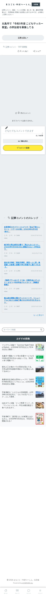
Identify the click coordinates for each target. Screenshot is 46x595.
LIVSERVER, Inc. (27, 583)
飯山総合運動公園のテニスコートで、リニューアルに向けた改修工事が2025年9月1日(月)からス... (22, 300)
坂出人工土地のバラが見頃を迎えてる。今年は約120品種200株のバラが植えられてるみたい (18, 369)
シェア (37, 51)
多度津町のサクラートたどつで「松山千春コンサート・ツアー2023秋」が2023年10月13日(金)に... (22, 229)
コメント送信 (23, 148)
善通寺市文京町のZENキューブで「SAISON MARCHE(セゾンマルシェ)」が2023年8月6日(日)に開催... (18, 381)
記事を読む (23, 38)
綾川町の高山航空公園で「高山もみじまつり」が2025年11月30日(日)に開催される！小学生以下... (22, 247)
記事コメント (11, 47)
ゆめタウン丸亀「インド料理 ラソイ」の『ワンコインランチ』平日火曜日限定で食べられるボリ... (17, 405)
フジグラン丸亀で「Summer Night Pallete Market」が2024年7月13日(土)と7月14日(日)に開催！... (18, 347)
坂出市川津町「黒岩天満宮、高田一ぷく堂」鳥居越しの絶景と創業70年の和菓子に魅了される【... (22, 264)
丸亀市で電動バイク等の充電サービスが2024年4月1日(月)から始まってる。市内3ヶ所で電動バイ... (18, 358)
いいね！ (23, 51)
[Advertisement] (23, 82)
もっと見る (38, 315)
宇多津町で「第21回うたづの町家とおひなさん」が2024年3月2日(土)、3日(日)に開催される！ (18, 418)
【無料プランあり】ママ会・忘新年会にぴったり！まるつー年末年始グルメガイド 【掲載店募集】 (22, 282)
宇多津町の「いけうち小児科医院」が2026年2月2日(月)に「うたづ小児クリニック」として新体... (17, 394)
